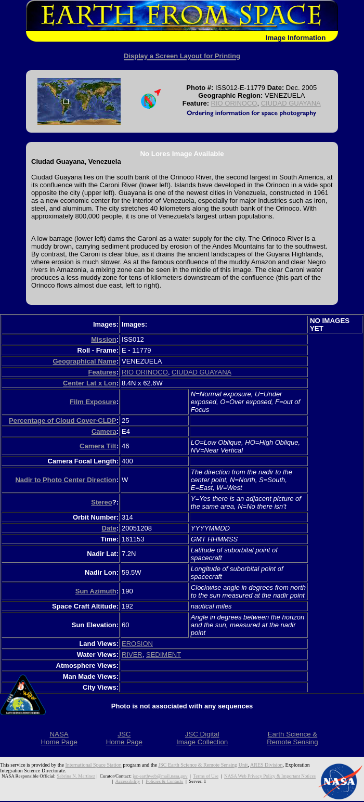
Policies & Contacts (164, 781)
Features (102, 372)
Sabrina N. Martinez (76, 776)
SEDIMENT (163, 654)
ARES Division (266, 765)
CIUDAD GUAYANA (291, 103)
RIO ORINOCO (234, 103)
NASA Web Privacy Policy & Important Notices (270, 776)
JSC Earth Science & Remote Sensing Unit (203, 765)
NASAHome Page (59, 738)
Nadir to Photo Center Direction (65, 480)
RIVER (132, 654)
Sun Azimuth (95, 591)
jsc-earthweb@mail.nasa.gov (160, 776)
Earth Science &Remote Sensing (292, 738)
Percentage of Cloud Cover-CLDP (62, 420)
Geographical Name (84, 361)
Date (109, 528)
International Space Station (94, 765)
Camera (104, 431)
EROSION (137, 644)
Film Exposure (93, 402)
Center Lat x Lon (89, 383)
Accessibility (127, 781)
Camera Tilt (98, 446)
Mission (103, 339)
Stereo (101, 502)
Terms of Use (205, 776)
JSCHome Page (124, 738)
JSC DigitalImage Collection (202, 738)
